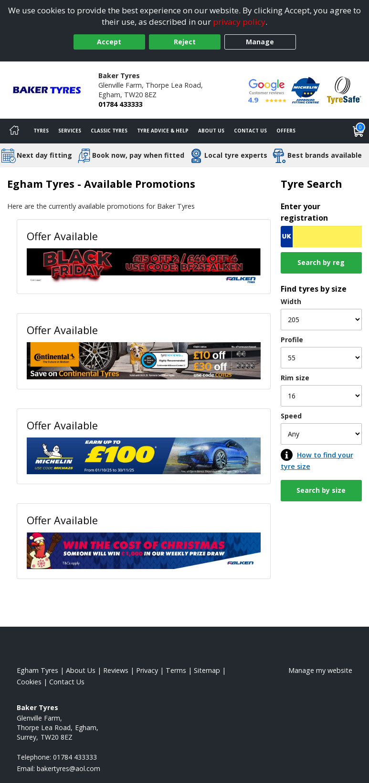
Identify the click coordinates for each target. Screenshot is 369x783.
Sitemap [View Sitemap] (207, 670)
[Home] (14, 131)
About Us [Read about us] (80, 670)
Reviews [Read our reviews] (115, 670)
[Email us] (68, 768)
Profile (292, 339)
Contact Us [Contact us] (250, 130)
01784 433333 (120, 104)
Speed (291, 415)
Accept (109, 41)
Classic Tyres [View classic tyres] (109, 130)
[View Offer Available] (144, 265)
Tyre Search (311, 184)
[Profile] (321, 357)
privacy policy (239, 21)
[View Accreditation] (305, 89)
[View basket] (358, 131)
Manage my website (320, 670)
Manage (260, 41)
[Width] (321, 319)
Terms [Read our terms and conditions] (176, 670)
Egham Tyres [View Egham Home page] (37, 670)
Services (69, 130)
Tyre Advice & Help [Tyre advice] (163, 130)
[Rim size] (321, 396)
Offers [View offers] (285, 130)
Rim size (295, 377)
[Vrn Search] (321, 236)
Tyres (41, 130)
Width (291, 301)
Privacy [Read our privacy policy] (147, 670)
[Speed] (321, 434)
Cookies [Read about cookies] (29, 681)
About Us (211, 130)
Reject (185, 41)
